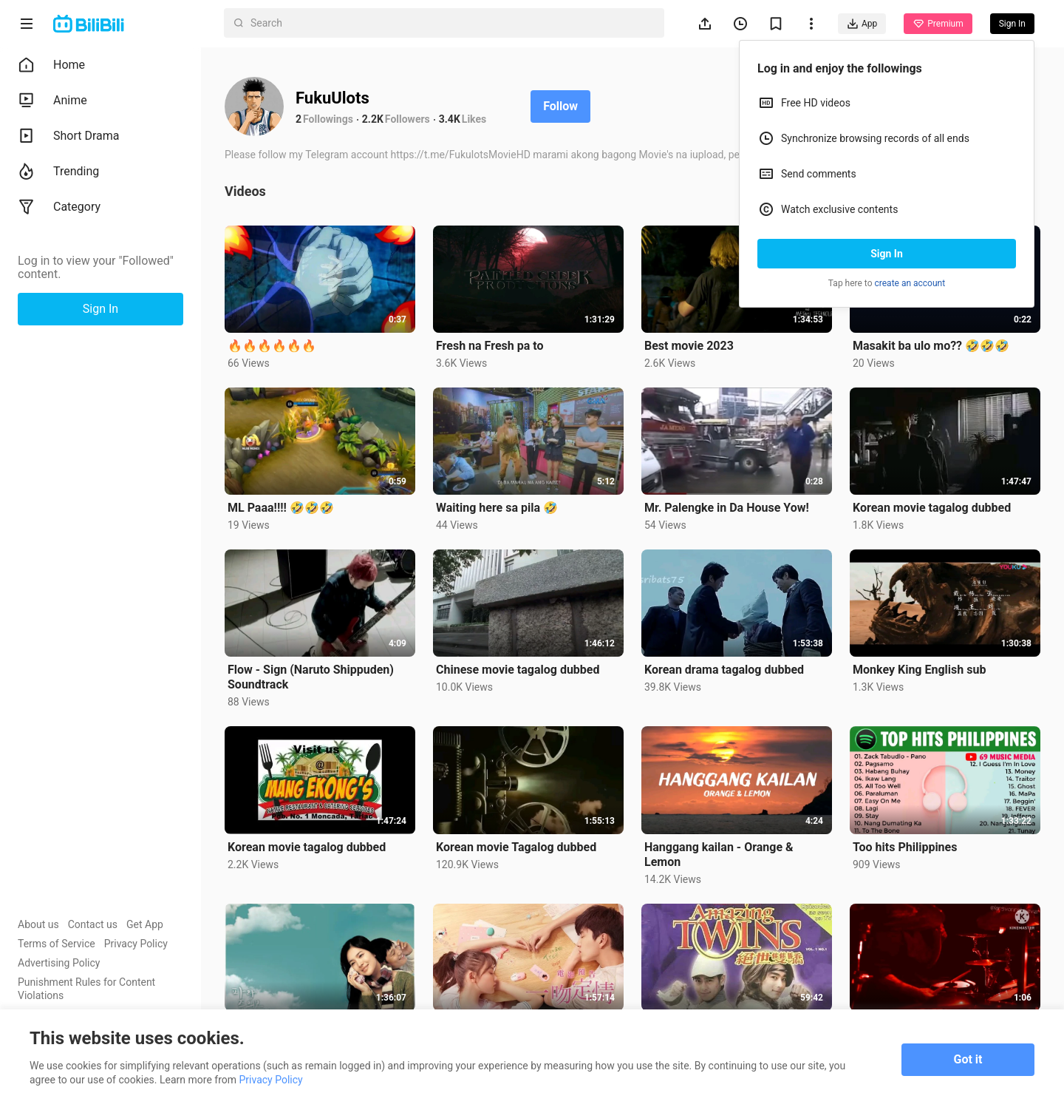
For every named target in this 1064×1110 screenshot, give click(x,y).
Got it (968, 1059)
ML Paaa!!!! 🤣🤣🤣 (281, 508)
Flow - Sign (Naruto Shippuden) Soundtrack (311, 677)
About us (38, 924)
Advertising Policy (59, 963)
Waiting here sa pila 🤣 (497, 508)
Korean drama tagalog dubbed (724, 670)
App (862, 24)
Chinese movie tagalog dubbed (518, 670)
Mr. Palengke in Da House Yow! (726, 508)
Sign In (886, 254)
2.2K (372, 119)
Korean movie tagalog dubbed (932, 508)
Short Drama (69, 136)
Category (59, 207)
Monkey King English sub (919, 670)
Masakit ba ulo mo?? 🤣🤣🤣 (931, 346)
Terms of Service (56, 944)
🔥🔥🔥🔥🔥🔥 (272, 346)
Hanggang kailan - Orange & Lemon (719, 854)
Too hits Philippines (905, 847)
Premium (938, 24)
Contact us (92, 924)
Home (51, 65)
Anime (52, 100)
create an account (910, 283)
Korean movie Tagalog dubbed (516, 847)
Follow (560, 106)
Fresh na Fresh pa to (489, 346)
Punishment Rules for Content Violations (86, 988)
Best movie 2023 (689, 346)
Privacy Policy (136, 944)
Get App (144, 924)
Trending (58, 171)
